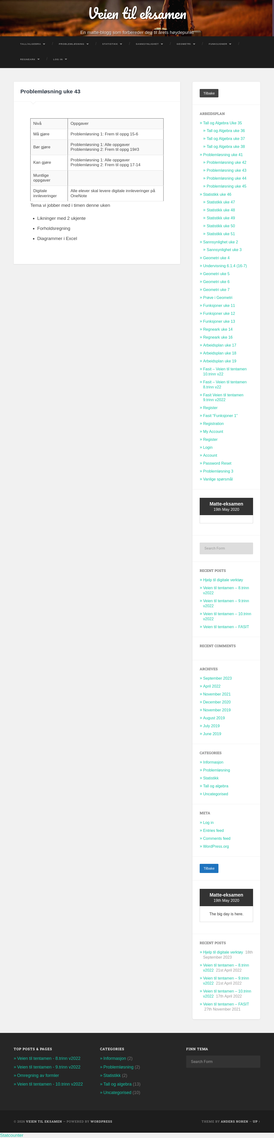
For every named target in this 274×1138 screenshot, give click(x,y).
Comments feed (216, 838)
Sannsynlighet (147, 44)
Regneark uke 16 (218, 337)
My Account (213, 431)
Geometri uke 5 (216, 274)
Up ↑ (256, 1121)
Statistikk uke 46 (217, 194)
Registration (213, 423)
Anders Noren (234, 1121)
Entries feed (213, 830)
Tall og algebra (215, 786)
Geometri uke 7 (216, 289)
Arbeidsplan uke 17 (219, 345)
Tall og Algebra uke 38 (226, 146)
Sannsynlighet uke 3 (224, 249)
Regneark (27, 59)
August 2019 (214, 718)
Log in (208, 822)
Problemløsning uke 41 (223, 154)
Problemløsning (71, 44)
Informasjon (213, 762)
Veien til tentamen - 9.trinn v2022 (49, 1067)
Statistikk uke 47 (221, 202)
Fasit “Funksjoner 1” (220, 415)
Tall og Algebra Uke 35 (222, 123)
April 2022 (212, 686)
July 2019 (211, 726)
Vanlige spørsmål (218, 479)
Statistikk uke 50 (221, 226)
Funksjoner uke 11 (219, 305)
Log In (58, 59)
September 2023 (217, 678)
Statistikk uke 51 (221, 234)
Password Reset (217, 463)
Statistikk (110, 44)
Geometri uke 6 (216, 281)
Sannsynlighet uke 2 (220, 242)
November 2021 (217, 694)
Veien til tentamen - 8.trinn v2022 (49, 1058)
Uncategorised (215, 794)
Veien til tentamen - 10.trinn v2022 (50, 1084)
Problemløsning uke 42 (226, 162)
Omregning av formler (38, 1075)
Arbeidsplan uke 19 (219, 361)
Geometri (184, 44)
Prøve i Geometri (217, 297)
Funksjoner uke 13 (219, 321)
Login (208, 447)
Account (210, 455)
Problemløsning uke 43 (226, 170)
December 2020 (217, 702)
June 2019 (212, 734)
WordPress (101, 1121)
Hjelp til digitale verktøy (223, 580)
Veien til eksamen (137, 13)
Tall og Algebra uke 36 (226, 130)
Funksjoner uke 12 (219, 313)
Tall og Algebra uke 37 (226, 138)
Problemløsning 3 (218, 471)
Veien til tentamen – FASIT (226, 627)
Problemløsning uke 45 (226, 186)
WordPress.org (216, 846)
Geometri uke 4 (216, 258)
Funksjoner (218, 44)
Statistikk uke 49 (221, 218)
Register (210, 407)
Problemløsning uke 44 (226, 178)
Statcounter (11, 1135)
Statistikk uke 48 (221, 210)
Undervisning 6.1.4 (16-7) (225, 266)
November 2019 (217, 710)
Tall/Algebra (30, 44)
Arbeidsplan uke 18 (219, 353)
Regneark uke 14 (218, 329)
